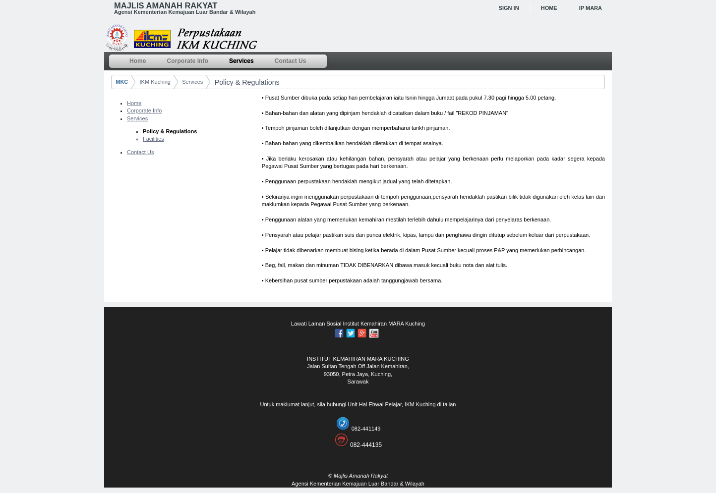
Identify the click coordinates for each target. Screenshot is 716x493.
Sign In (509, 8)
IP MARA (590, 8)
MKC (122, 82)
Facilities (153, 139)
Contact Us (140, 152)
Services (192, 82)
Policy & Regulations (247, 82)
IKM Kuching (155, 82)
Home (549, 8)
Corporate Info (144, 110)
